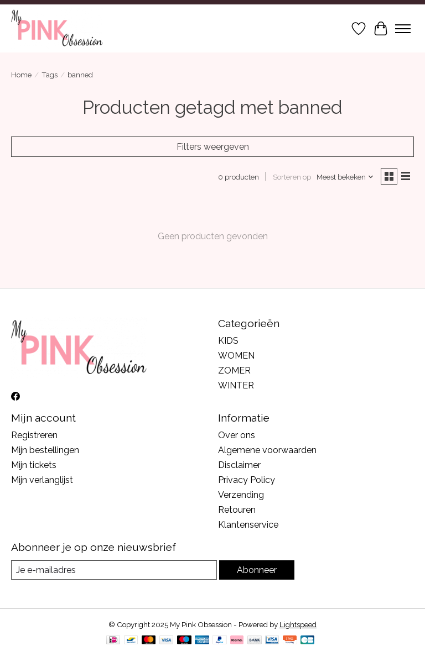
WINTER (236, 385)
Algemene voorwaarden (267, 450)
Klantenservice (248, 524)
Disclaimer (239, 465)
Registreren (34, 435)
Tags (50, 74)
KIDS (228, 340)
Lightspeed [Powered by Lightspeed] (298, 624)
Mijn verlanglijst (42, 480)
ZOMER (234, 370)
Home (21, 74)
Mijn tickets (33, 465)
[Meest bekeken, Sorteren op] (345, 176)
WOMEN (236, 355)
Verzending (241, 495)
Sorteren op (292, 176)
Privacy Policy (246, 480)
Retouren (237, 509)
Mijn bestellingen (45, 450)
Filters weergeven (213, 146)
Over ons (236, 435)
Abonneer (257, 570)
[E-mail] (114, 570)
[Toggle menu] (403, 29)
